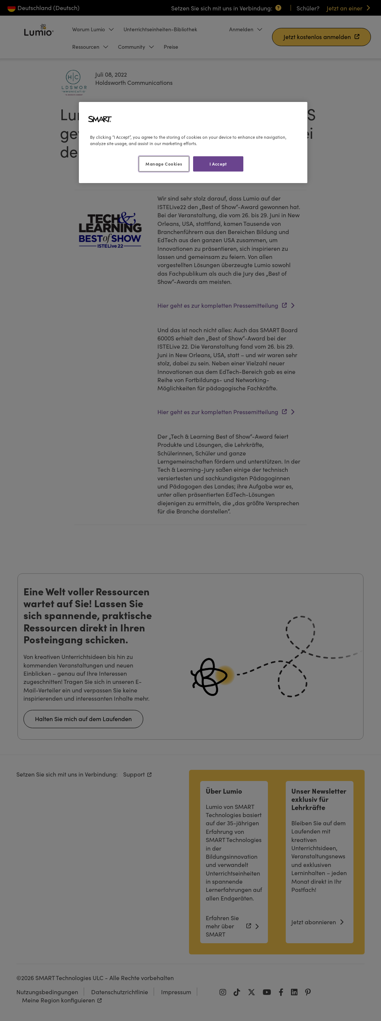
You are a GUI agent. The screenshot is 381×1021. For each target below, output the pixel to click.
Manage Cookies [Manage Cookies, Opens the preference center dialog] (163, 164)
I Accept (218, 164)
